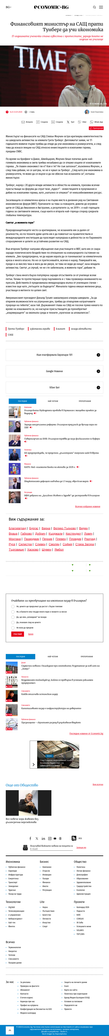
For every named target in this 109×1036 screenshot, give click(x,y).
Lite (42, 901)
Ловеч (88, 533)
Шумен (46, 549)
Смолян (54, 544)
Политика (27, 450)
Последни (22, 401)
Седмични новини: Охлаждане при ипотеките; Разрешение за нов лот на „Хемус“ (60, 667)
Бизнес (49, 756)
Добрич (40, 533)
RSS (76, 838)
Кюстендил (73, 533)
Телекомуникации (16, 911)
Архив (30, 634)
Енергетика (13, 878)
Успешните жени (84, 926)
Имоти (45, 886)
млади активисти (81, 328)
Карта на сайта (70, 990)
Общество (80, 861)
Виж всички (98, 785)
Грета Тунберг (16, 328)
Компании (28, 407)
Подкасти (81, 911)
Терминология (14, 947)
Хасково (33, 549)
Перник (47, 539)
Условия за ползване (73, 1001)
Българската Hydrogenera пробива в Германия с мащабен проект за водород (60, 412)
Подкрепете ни (70, 1005)
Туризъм (12, 890)
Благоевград (17, 528)
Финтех (11, 926)
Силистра (25, 544)
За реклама (25, 982)
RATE (79, 915)
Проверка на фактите (29, 986)
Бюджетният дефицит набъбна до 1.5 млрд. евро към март (58, 481)
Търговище (16, 549)
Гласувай (17, 634)
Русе (12, 544)
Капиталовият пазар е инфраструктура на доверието (51, 708)
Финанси (27, 464)
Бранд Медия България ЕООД (77, 997)
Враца (13, 533)
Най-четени (53, 401)
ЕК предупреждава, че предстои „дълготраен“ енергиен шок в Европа (61, 454)
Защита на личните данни (75, 982)
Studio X (63, 1031)
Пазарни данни (15, 963)
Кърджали (55, 533)
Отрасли (46, 871)
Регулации (28, 492)
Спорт (45, 926)
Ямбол (59, 549)
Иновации (47, 875)
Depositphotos (61, 1034)
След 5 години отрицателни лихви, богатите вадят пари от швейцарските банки (56, 763)
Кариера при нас (27, 1001)
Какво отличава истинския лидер (39, 694)
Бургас (34, 528)
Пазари (46, 878)
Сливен (40, 544)
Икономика (13, 861)
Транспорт (12, 882)
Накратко (12, 951)
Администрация (83, 894)
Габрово (26, 533)
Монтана (15, 539)
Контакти (24, 994)
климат (60, 328)
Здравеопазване (84, 882)
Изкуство (47, 922)
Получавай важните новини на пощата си (51, 846)
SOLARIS (80, 930)
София (67, 544)
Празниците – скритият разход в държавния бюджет (51, 722)
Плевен (61, 539)
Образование (82, 878)
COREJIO (80, 919)
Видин (83, 528)
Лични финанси (83, 871)
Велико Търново (64, 528)
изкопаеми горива (40, 328)
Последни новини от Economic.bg (86, 733)
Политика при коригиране (75, 994)
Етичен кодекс (26, 997)
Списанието (25, 691)
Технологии (13, 901)
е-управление (14, 915)
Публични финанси (31, 421)
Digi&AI (11, 907)
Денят (23, 663)
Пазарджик (31, 539)
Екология (81, 890)
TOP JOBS (80, 934)
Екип (66, 986)
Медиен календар (28, 1013)
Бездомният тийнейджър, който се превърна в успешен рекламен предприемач (57, 681)
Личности (24, 677)
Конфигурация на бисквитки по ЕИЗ (36, 1009)
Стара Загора (84, 544)
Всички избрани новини (87, 506)
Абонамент (25, 990)
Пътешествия (48, 911)
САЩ (10, 334)
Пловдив (75, 539)
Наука (45, 907)
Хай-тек (11, 922)
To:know (11, 955)
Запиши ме (81, 848)
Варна (46, 528)
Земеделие (13, 886)
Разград (89, 539)
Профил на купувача (29, 1005)
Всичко (10, 942)
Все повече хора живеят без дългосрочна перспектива (22, 821)
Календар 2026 (83, 907)
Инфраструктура (15, 875)
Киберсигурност (15, 919)
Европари (12, 871)
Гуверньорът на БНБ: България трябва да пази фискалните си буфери (62, 440)
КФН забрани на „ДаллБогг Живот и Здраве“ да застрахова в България (62, 497)
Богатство (47, 915)
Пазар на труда (14, 894)
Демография (82, 875)
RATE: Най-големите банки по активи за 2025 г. (51, 467)
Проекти (79, 901)
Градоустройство (84, 886)
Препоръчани (85, 401)
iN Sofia (80, 922)
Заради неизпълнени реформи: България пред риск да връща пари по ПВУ (60, 426)
